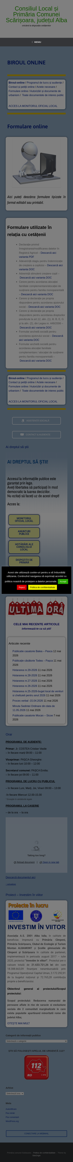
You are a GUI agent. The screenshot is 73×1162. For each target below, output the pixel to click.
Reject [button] (22, 587)
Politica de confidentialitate (42, 587)
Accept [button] (63, 581)
